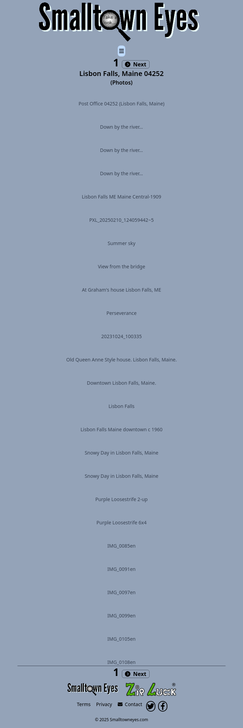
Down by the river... (121, 127)
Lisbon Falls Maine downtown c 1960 (121, 429)
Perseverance (121, 313)
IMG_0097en (121, 592)
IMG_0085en (121, 545)
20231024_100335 (121, 336)
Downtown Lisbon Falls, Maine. (121, 383)
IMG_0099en (121, 615)
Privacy (104, 704)
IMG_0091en (121, 569)
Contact (130, 704)
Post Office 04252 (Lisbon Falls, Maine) (121, 103)
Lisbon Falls (121, 406)
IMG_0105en (121, 639)
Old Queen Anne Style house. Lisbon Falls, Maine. (121, 359)
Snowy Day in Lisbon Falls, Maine (121, 452)
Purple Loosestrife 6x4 (121, 522)
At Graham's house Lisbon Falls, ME (121, 289)
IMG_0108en (121, 662)
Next (135, 64)
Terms (84, 704)
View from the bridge (121, 266)
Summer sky (121, 243)
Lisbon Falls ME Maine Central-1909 (121, 196)
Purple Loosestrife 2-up (121, 499)
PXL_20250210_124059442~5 (121, 220)
